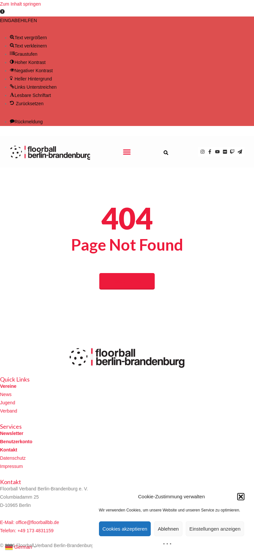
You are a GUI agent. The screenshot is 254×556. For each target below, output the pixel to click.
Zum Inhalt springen (20, 4)
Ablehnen (168, 529)
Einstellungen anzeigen (214, 529)
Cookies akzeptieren (125, 529)
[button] (2, 12)
